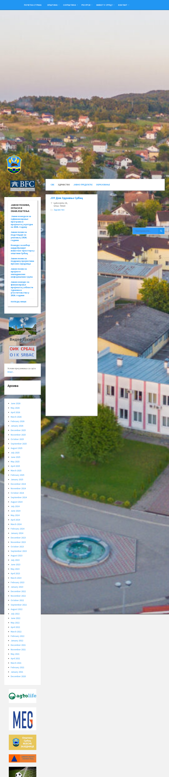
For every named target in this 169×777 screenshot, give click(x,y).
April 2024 (15, 519)
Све (52, 184)
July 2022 (15, 613)
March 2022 (16, 631)
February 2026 (17, 421)
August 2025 (16, 448)
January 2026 (17, 425)
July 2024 (15, 506)
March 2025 (16, 470)
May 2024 (15, 515)
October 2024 (17, 492)
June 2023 (15, 564)
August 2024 (16, 501)
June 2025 (15, 457)
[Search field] (149, 231)
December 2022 (18, 591)
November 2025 (18, 434)
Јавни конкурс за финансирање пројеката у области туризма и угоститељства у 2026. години (22, 288)
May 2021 (15, 654)
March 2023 (16, 577)
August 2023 (16, 555)
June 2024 (15, 510)
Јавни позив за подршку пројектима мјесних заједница (22, 261)
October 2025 (17, 439)
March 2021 (16, 662)
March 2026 (16, 416)
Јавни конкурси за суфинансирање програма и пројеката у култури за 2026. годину (22, 221)
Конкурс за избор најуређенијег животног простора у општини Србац (22, 249)
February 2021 (17, 667)
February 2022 (17, 636)
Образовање (103, 184)
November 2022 (18, 595)
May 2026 (15, 407)
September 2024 (19, 497)
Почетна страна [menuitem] (33, 5)
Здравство (59, 209)
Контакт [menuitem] (122, 5)
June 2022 (15, 618)
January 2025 (17, 479)
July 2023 (15, 560)
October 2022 (17, 600)
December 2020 (18, 676)
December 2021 (18, 645)
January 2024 (17, 533)
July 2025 (15, 452)
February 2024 (17, 528)
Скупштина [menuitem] (69, 5)
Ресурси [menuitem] (86, 5)
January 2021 (17, 671)
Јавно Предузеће (83, 184)
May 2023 (15, 568)
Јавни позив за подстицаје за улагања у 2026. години (19, 236)
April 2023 (15, 573)
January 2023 (17, 586)
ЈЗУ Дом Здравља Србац (66, 198)
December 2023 (18, 537)
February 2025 (17, 475)
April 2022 (15, 627)
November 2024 (18, 488)
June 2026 (15, 403)
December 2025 (18, 430)
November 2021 (18, 649)
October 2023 (17, 546)
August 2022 (16, 609)
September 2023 (19, 551)
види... (11, 371)
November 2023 (18, 542)
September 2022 (19, 604)
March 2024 (16, 524)
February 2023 (17, 582)
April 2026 (15, 412)
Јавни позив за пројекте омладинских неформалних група (22, 272)
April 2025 (15, 466)
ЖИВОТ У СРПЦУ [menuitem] (104, 5)
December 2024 (18, 483)
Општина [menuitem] (52, 5)
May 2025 (15, 461)
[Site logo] (13, 172)
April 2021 (15, 658)
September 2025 (19, 443)
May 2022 (15, 622)
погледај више (18, 301)
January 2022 (17, 640)
